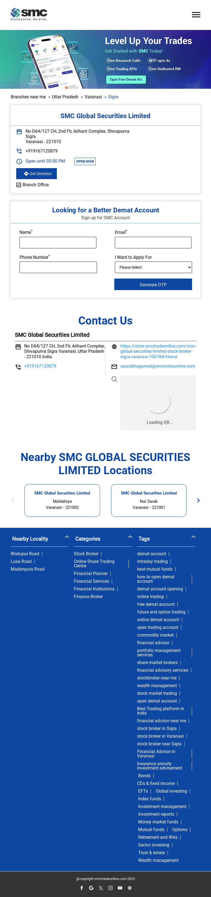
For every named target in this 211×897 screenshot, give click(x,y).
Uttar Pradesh (65, 96)
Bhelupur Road (25, 554)
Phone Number (35, 257)
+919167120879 (42, 151)
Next (196, 500)
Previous (14, 500)
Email (121, 232)
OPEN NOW (85, 161)
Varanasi (93, 96)
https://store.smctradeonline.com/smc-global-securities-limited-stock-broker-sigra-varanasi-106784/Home (158, 351)
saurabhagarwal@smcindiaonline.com (157, 366)
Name (26, 232)
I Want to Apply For (133, 257)
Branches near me (28, 96)
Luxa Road (21, 561)
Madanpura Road (28, 569)
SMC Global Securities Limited (62, 493)
